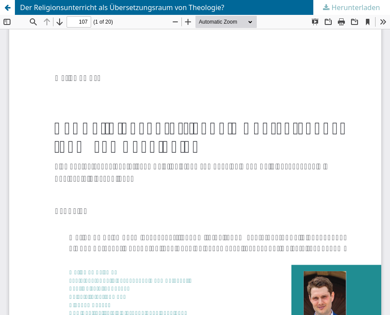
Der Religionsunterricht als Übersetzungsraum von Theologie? (122, 7)
